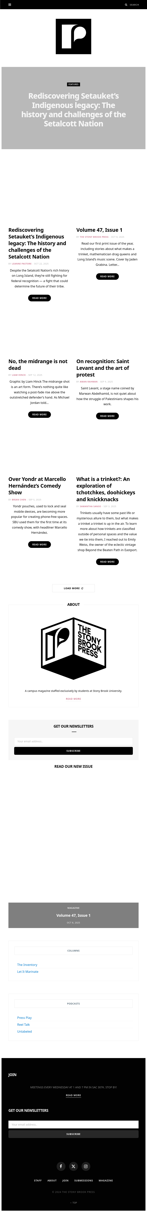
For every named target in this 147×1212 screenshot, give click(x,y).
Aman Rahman (89, 381)
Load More (73, 589)
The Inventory (27, 966)
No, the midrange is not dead (37, 365)
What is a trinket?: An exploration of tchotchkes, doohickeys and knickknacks (105, 489)
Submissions (83, 1182)
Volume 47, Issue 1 (99, 229)
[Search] (126, 4)
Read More (39, 298)
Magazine (73, 908)
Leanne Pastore (75, 135)
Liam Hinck (19, 375)
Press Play (24, 1019)
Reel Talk (23, 1025)
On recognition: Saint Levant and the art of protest (102, 368)
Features (73, 84)
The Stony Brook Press (94, 236)
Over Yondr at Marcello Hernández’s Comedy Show (37, 486)
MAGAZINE (106, 1182)
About (51, 1182)
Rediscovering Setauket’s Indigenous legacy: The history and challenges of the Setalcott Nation (73, 109)
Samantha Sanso (90, 506)
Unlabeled (24, 1032)
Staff (37, 1182)
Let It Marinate (27, 972)
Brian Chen (19, 500)
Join (65, 1182)
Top (73, 1204)
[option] (73, 852)
